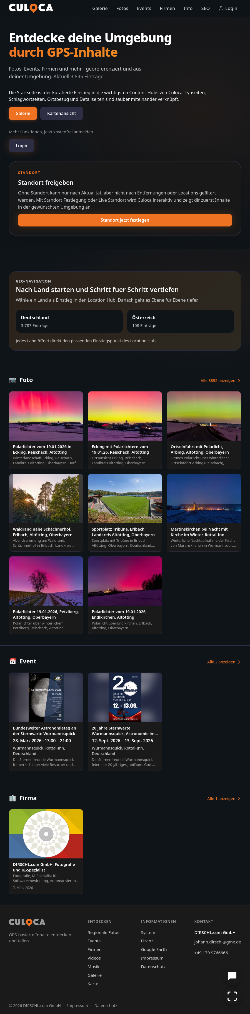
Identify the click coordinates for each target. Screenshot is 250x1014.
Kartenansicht (61, 113)
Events (144, 8)
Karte (93, 983)
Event (22, 661)
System (148, 932)
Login (228, 8)
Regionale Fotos (103, 932)
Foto (21, 380)
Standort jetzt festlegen (125, 220)
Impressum (152, 958)
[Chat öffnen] (232, 976)
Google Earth (154, 949)
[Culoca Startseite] (31, 8)
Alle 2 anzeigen (224, 662)
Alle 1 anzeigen (224, 798)
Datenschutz (153, 966)
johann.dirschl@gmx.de (217, 942)
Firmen (167, 8)
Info (188, 8)
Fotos (122, 8)
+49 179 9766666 (211, 952)
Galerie (100, 8)
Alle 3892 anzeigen (221, 380)
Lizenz (147, 940)
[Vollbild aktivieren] (232, 996)
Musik (93, 966)
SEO (205, 8)
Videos (94, 958)
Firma (23, 798)
